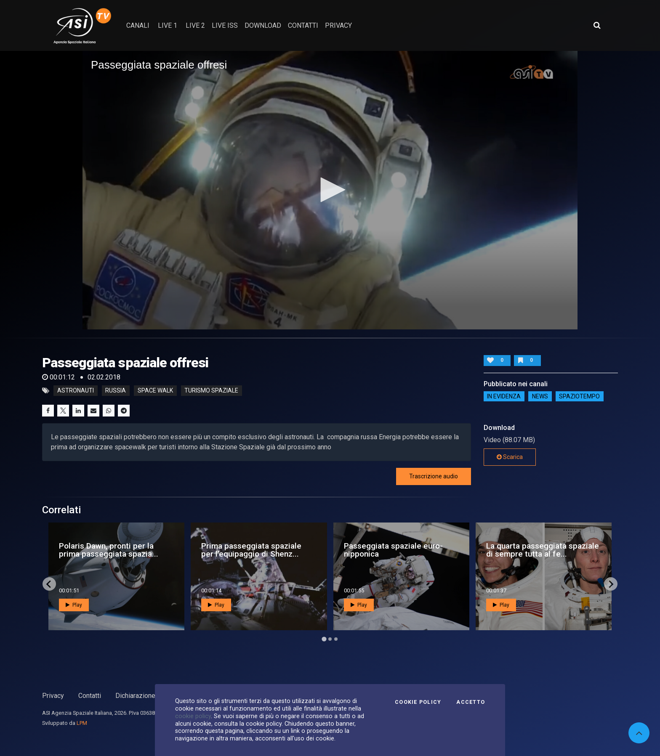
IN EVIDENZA (504, 396)
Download (263, 25)
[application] (330, 190)
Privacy (53, 696)
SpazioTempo (579, 396)
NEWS (540, 396)
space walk (155, 390)
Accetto (470, 702)
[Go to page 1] (324, 639)
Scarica (510, 457)
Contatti (89, 696)
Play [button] (74, 605)
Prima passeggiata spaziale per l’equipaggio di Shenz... (251, 550)
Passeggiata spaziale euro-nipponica (393, 550)
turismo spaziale (211, 390)
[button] (330, 189)
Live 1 (167, 25)
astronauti (75, 390)
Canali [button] (137, 25)
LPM (82, 723)
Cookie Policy (418, 702)
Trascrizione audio (433, 476)
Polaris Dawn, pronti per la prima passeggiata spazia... (108, 550)
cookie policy (193, 716)
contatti (303, 25)
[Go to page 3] (336, 639)
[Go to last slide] (49, 584)
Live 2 (195, 25)
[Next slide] (610, 584)
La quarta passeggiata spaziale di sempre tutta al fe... (542, 550)
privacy (338, 25)
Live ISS (225, 25)
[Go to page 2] (330, 639)
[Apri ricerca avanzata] (596, 25)
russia (115, 390)
